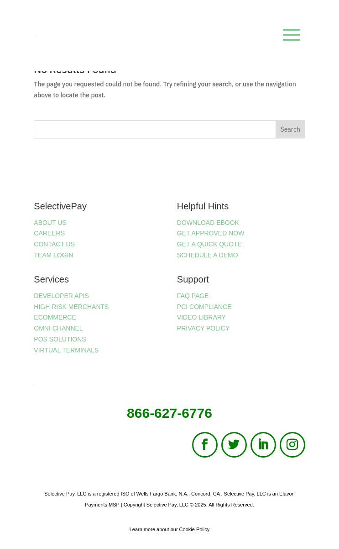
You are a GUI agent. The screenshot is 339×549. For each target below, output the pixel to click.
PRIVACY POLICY (203, 328)
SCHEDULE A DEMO (207, 255)
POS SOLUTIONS (60, 339)
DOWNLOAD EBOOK (208, 222)
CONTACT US (54, 244)
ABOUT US (50, 222)
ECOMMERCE (55, 317)
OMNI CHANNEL (58, 328)
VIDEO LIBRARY (201, 317)
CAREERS (49, 233)
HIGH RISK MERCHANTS (71, 306)
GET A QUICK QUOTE (209, 244)
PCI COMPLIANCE (204, 306)
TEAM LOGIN (53, 255)
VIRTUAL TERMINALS (66, 350)
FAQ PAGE (193, 295)
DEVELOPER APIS (61, 295)
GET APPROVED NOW (211, 233)
